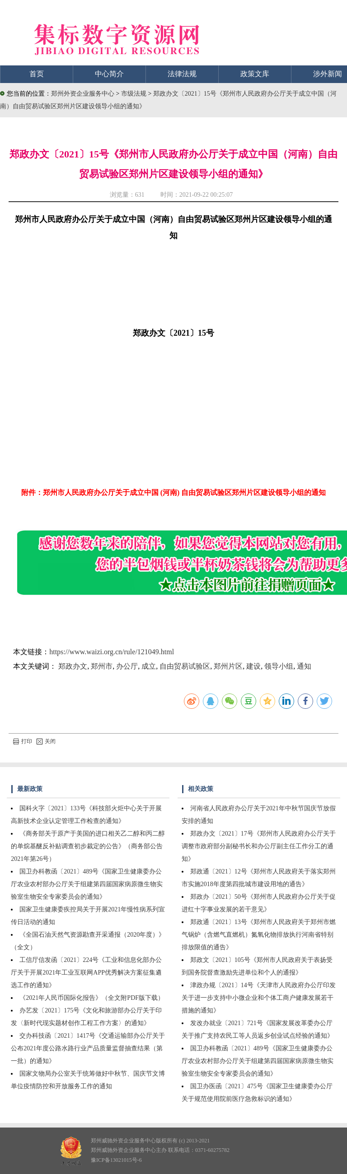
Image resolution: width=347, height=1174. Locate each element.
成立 (148, 666)
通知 (304, 666)
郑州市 (102, 666)
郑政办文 (72, 666)
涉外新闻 (327, 74)
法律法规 (182, 74)
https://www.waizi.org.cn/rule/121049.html (111, 652)
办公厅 (127, 666)
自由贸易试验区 (184, 666)
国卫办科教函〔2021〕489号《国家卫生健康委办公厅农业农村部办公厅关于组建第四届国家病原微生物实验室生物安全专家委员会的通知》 (87, 884)
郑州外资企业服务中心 (82, 93)
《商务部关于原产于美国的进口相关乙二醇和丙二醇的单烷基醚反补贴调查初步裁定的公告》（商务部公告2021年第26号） (88, 846)
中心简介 (109, 74)
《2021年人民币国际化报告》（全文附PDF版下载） (91, 997)
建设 (253, 666)
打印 (22, 741)
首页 (36, 74)
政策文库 (254, 74)
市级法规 (134, 93)
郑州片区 (228, 666)
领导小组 (278, 666)
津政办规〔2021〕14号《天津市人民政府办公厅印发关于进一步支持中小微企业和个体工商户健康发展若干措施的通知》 (259, 998)
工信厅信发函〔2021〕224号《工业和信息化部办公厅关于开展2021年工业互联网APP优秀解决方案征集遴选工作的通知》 (86, 973)
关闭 (46, 741)
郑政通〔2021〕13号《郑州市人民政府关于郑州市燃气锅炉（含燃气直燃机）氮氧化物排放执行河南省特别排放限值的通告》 (259, 935)
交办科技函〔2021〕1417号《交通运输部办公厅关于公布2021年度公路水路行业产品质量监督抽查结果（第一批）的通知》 (88, 1048)
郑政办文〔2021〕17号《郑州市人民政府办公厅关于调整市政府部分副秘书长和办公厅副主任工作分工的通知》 (259, 846)
